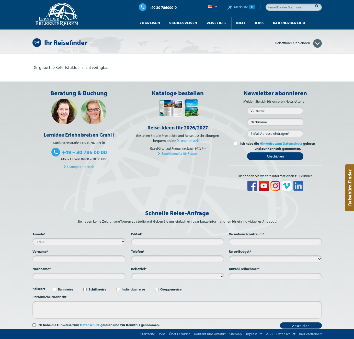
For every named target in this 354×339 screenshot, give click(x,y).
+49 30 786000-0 (158, 7)
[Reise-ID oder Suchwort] (294, 7)
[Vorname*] (78, 258)
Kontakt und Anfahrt (210, 334)
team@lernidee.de (81, 166)
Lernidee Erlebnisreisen (56, 14)
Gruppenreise (170, 289)
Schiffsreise (97, 289)
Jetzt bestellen (191, 140)
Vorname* (40, 251)
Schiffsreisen (183, 23)
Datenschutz (90, 325)
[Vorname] (275, 110)
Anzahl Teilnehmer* (244, 269)
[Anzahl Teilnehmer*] (275, 276)
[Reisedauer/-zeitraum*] (275, 241)
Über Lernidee (179, 334)
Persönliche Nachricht (49, 297)
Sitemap (235, 334)
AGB (269, 334)
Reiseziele (217, 23)
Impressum (253, 334)
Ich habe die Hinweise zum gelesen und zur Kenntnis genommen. (99, 325)
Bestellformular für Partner (180, 153)
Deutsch (212, 6)
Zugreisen (150, 23)
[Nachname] (275, 122)
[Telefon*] (177, 258)
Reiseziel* (138, 269)
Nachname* (41, 269)
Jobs (259, 23)
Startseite (147, 334)
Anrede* (38, 234)
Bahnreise (65, 289)
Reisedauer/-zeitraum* (246, 234)
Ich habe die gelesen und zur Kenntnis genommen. (277, 146)
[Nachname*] (78, 276)
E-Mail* (137, 234)
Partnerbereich (289, 23)
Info (240, 23)
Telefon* (137, 251)
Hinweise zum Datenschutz (281, 143)
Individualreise (133, 289)
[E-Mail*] (275, 133)
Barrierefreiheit (310, 334)
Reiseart (38, 288)
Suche (318, 6)
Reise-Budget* (240, 251)
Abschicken (275, 156)
